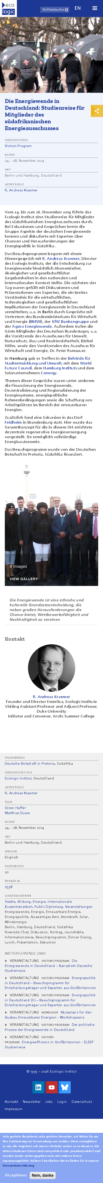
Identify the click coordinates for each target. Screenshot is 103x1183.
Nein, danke (43, 1177)
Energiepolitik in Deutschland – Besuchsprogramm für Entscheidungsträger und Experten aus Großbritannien (50, 983)
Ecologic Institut (18, 778)
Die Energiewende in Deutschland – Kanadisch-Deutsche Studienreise (48, 966)
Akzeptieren (16, 1178)
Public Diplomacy (48, 907)
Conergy (48, 373)
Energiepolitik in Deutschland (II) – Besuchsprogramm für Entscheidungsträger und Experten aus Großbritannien (50, 1000)
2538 (8, 887)
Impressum (13, 1109)
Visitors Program (18, 146)
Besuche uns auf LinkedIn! (38, 1087)
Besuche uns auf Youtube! (52, 1087)
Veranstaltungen (79, 907)
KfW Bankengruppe (71, 322)
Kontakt (11, 1102)
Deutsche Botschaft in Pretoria (30, 763)
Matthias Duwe (17, 813)
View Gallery (24, 579)
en (78, 8)
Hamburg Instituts (59, 368)
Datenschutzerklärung (18, 1168)
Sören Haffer (15, 808)
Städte (10, 901)
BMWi (35, 322)
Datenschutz (82, 1102)
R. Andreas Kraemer (21, 190)
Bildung (24, 901)
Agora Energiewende (32, 327)
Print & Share (97, 111)
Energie (39, 901)
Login (62, 1102)
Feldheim (13, 423)
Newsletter (32, 1102)
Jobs (48, 1102)
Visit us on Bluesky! (65, 1087)
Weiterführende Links (25, 953)
